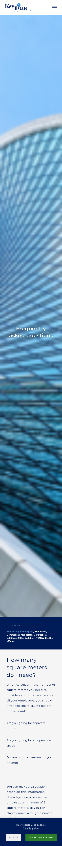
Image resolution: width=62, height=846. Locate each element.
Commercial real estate (19, 634)
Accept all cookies (41, 837)
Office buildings (25, 638)
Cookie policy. (31, 828)
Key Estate (40, 631)
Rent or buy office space (20, 631)
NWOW (40, 638)
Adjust (13, 837)
